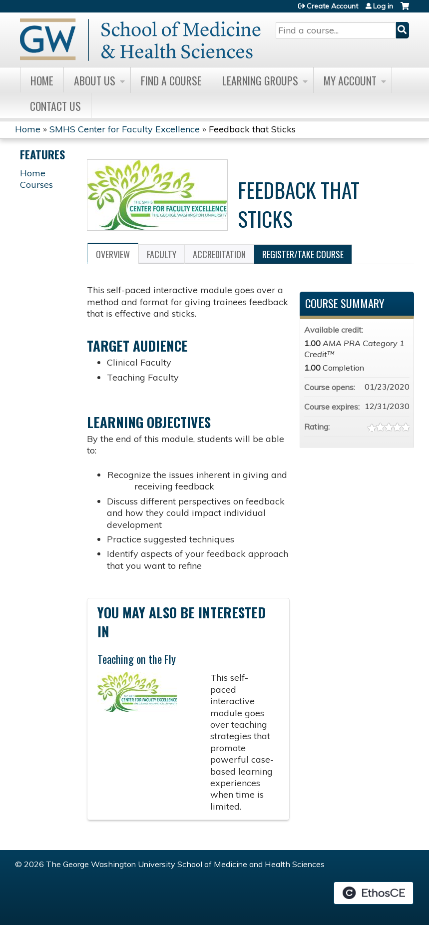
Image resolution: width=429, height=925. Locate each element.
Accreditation (219, 254)
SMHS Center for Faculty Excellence (124, 129)
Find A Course (171, 80)
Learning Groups (260, 80)
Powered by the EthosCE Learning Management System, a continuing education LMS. (373, 893)
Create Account (332, 5)
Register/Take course (303, 254)
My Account (350, 80)
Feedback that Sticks (252, 129)
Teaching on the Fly (136, 658)
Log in (383, 5)
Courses (36, 184)
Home (41, 80)
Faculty (161, 254)
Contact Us (55, 106)
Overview (113, 254)
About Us (94, 80)
